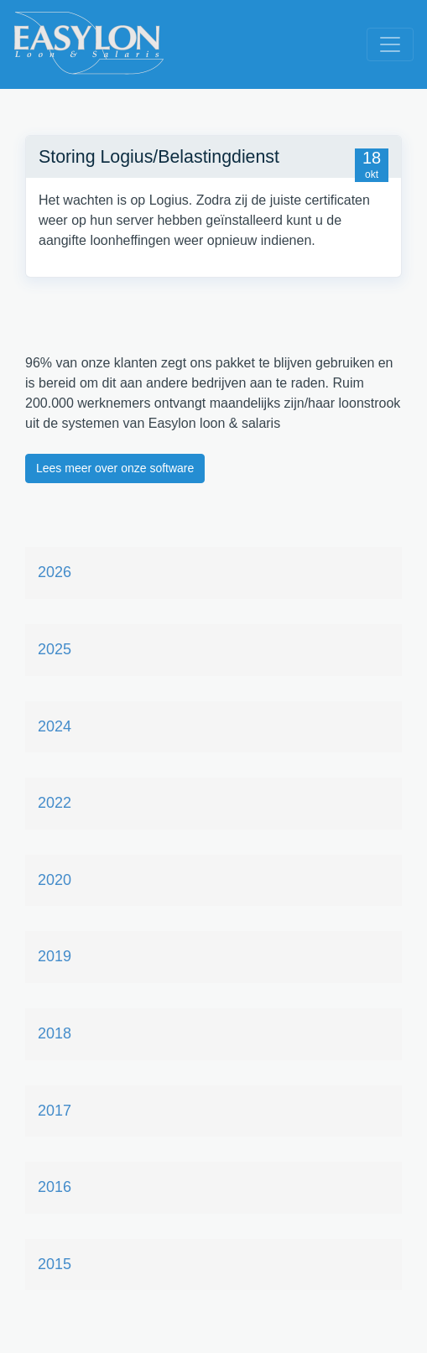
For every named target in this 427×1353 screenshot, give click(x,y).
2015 (54, 1264)
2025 (54, 649)
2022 (54, 802)
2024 (54, 726)
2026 (54, 572)
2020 (54, 880)
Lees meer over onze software (115, 468)
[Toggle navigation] (390, 44)
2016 (54, 1187)
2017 (54, 1110)
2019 (54, 956)
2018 (54, 1033)
